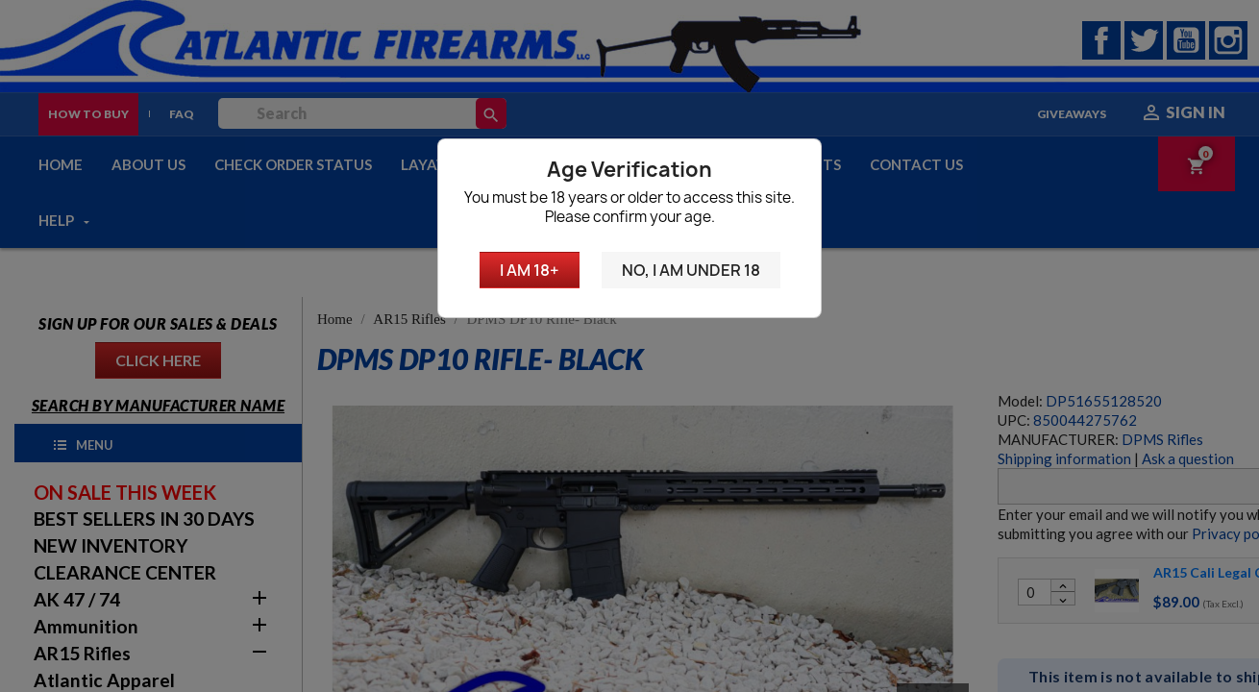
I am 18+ (529, 270)
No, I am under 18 (691, 270)
